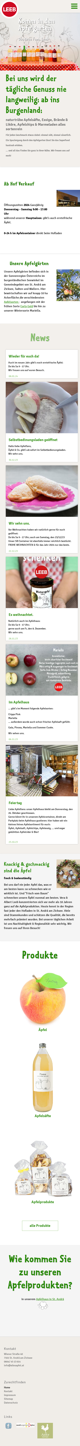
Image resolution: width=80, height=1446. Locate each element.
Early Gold (26, 306)
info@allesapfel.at (14, 1365)
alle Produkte (40, 1225)
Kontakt (8, 1391)
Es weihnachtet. (21, 614)
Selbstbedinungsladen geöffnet (33, 440)
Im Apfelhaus (19, 701)
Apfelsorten (11, 302)
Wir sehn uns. (19, 523)
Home (7, 1387)
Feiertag (15, 802)
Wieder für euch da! (24, 356)
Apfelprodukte (42, 1166)
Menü (71, 7)
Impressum (10, 1395)
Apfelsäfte (42, 1080)
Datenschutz (11, 1402)
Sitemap (8, 1398)
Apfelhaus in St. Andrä (50, 1299)
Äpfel (43, 1001)
